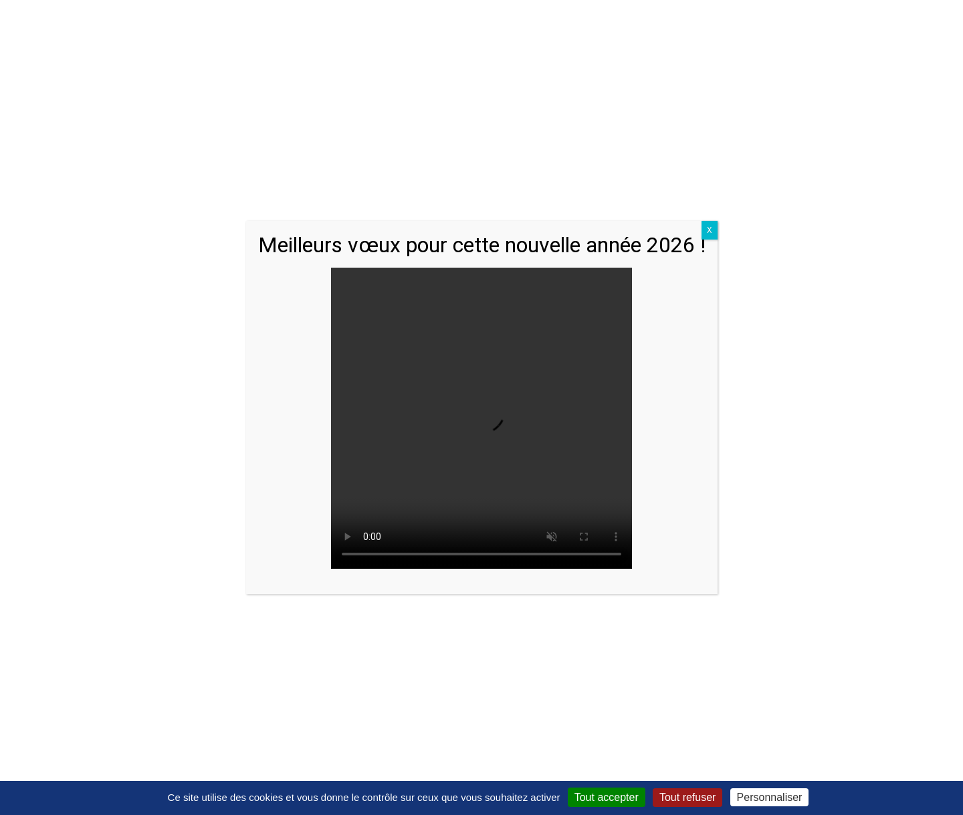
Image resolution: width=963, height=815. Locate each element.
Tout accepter (606, 797)
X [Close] (709, 230)
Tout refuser (687, 797)
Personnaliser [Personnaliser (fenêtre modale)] (769, 797)
